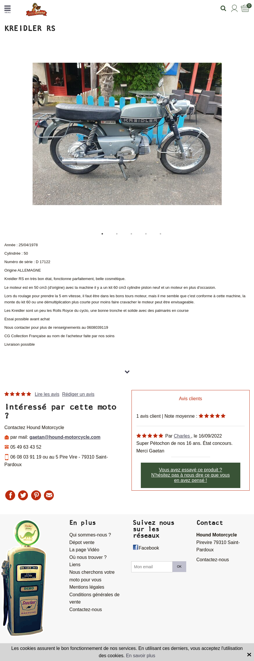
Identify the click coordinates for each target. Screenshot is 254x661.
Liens (74, 564)
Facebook (148, 547)
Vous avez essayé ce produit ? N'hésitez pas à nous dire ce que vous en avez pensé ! (190, 475)
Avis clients (190, 398)
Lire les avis (47, 394)
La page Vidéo (84, 549)
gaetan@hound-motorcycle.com (64, 437)
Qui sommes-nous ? (90, 534)
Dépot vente (81, 542)
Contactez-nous (85, 609)
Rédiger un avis (78, 394)
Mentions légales (86, 587)
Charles (182, 435)
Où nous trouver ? (87, 557)
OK (179, 566)
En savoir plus (140, 655)
